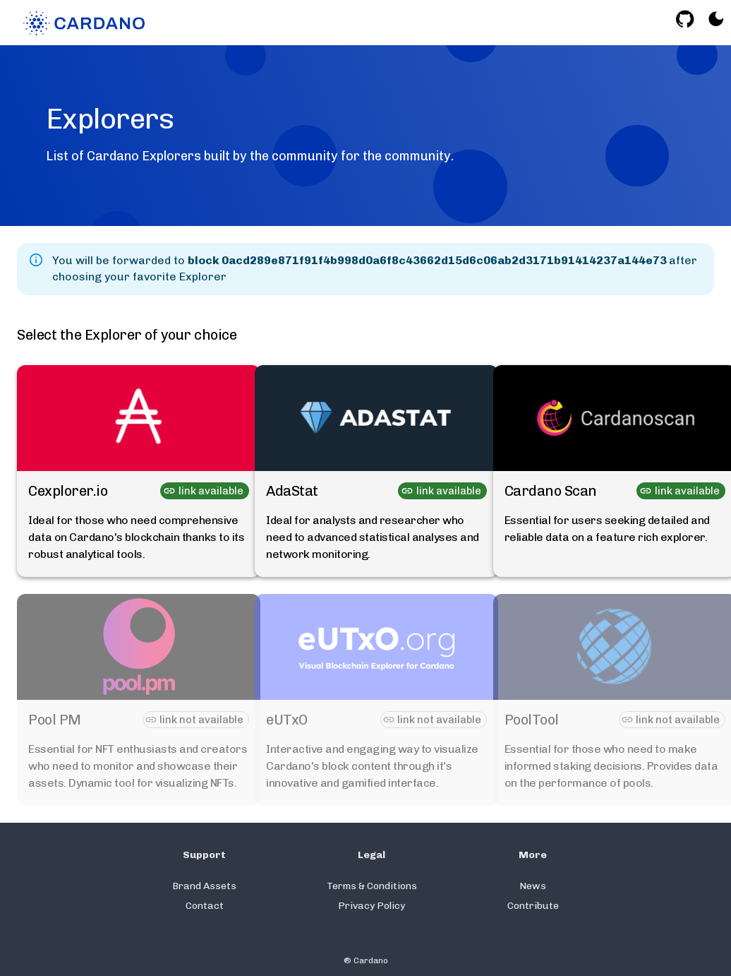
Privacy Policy (371, 906)
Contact (205, 906)
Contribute (533, 906)
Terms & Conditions (372, 886)
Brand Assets (204, 886)
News (532, 886)
